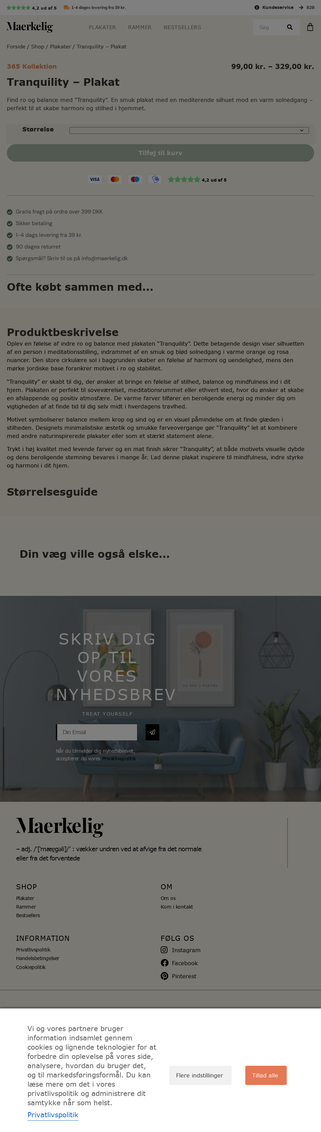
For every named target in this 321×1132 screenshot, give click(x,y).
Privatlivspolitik (52, 1114)
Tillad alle (265, 1075)
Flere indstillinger (199, 1075)
